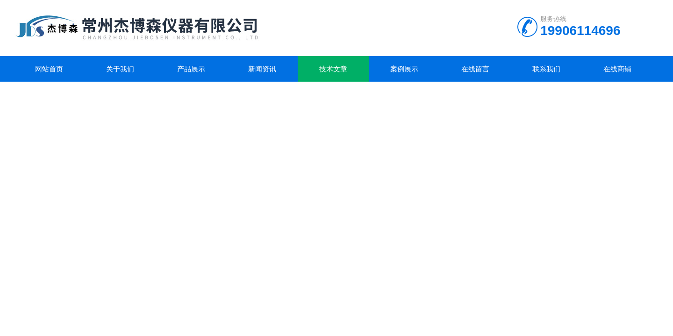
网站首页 (49, 69)
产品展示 (191, 69)
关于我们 (120, 69)
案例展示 (404, 69)
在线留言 (475, 69)
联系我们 (546, 69)
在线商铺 (617, 69)
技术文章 (333, 69)
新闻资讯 (262, 69)
